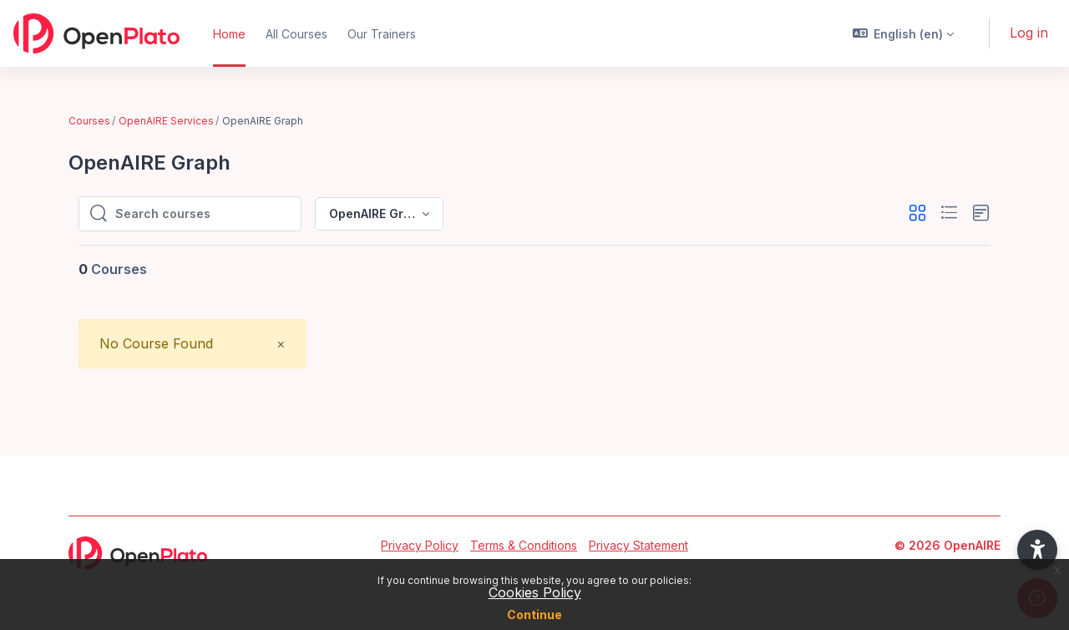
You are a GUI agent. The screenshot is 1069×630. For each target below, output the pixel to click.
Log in (1029, 32)
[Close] (281, 344)
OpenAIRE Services (166, 120)
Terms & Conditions (523, 545)
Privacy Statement (638, 545)
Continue (534, 614)
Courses (89, 120)
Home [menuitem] (229, 34)
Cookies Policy (535, 592)
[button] (903, 33)
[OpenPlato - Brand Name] (96, 33)
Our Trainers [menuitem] (381, 34)
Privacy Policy (420, 545)
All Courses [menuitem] (296, 34)
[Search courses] (203, 214)
